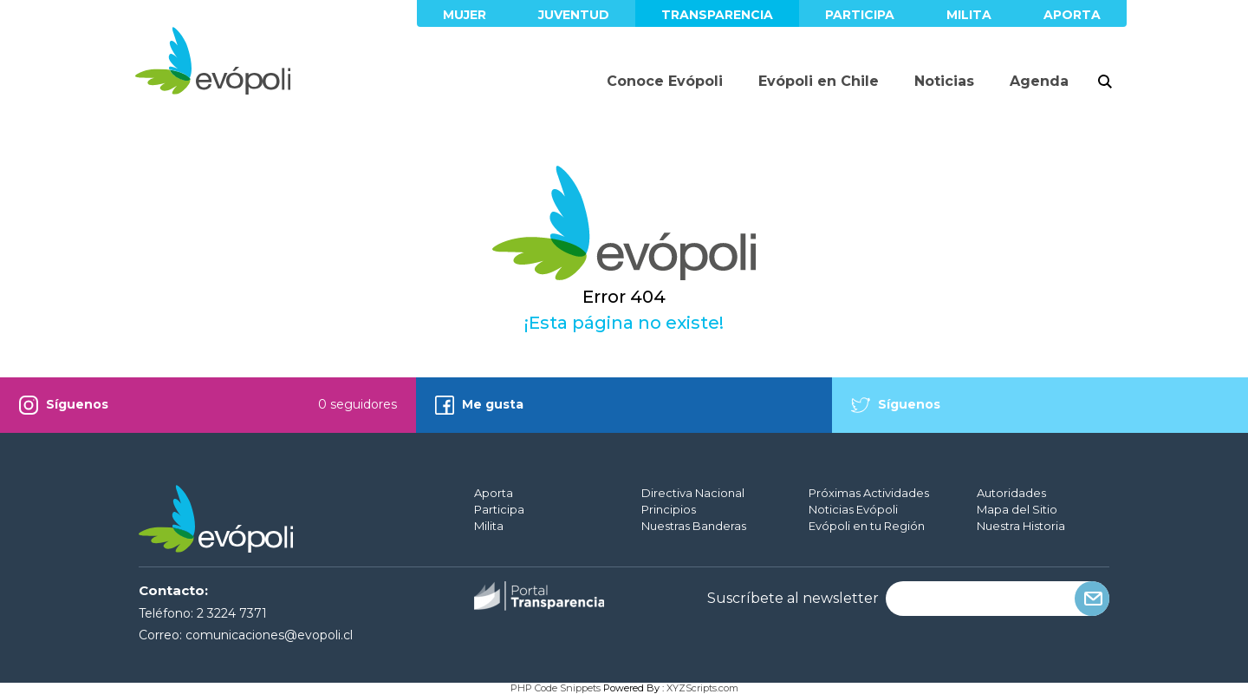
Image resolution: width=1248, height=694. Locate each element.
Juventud (573, 15)
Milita (968, 15)
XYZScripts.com (702, 688)
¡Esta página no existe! (624, 322)
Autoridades (1011, 493)
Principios (668, 509)
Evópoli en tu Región (867, 526)
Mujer (464, 15)
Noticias (944, 81)
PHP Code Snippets (555, 688)
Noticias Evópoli (853, 509)
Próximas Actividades (869, 493)
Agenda (1039, 81)
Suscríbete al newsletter (793, 598)
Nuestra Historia (1021, 526)
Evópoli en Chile (818, 81)
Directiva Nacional (692, 493)
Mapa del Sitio (1017, 509)
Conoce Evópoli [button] (665, 81)
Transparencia (717, 15)
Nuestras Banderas (693, 526)
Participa (859, 15)
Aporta (1072, 15)
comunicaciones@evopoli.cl (269, 635)
